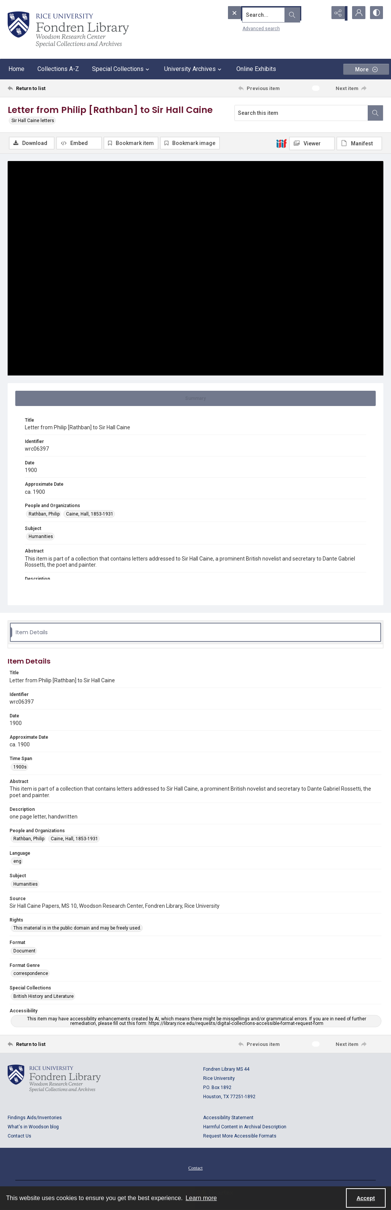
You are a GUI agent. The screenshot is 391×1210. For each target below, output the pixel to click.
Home (16, 69)
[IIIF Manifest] (359, 143)
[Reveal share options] (337, 13)
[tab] (195, 399)
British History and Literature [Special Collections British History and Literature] (43, 996)
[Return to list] (59, 88)
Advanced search (247, 27)
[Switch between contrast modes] (375, 13)
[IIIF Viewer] (312, 143)
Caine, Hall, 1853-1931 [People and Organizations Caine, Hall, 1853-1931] (89, 514)
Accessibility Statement (228, 1118)
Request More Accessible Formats (239, 1136)
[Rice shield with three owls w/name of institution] (68, 29)
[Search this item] (301, 113)
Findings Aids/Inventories (35, 1118)
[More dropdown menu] (366, 69)
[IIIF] (281, 143)
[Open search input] (318, 13)
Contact (195, 1168)
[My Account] (356, 13)
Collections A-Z (58, 69)
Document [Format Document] (24, 951)
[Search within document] (375, 113)
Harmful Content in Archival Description (244, 1127)
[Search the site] (262, 13)
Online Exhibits (256, 69)
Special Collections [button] (121, 69)
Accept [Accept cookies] (366, 1198)
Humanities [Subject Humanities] (41, 537)
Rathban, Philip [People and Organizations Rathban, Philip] (44, 514)
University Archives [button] (193, 69)
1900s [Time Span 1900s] (20, 767)
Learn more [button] (201, 1198)
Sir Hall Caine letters (32, 120)
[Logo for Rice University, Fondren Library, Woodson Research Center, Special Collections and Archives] (54, 1078)
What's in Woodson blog (33, 1127)
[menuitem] (195, 1168)
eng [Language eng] (17, 862)
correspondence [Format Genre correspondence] (30, 973)
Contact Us (19, 1136)
